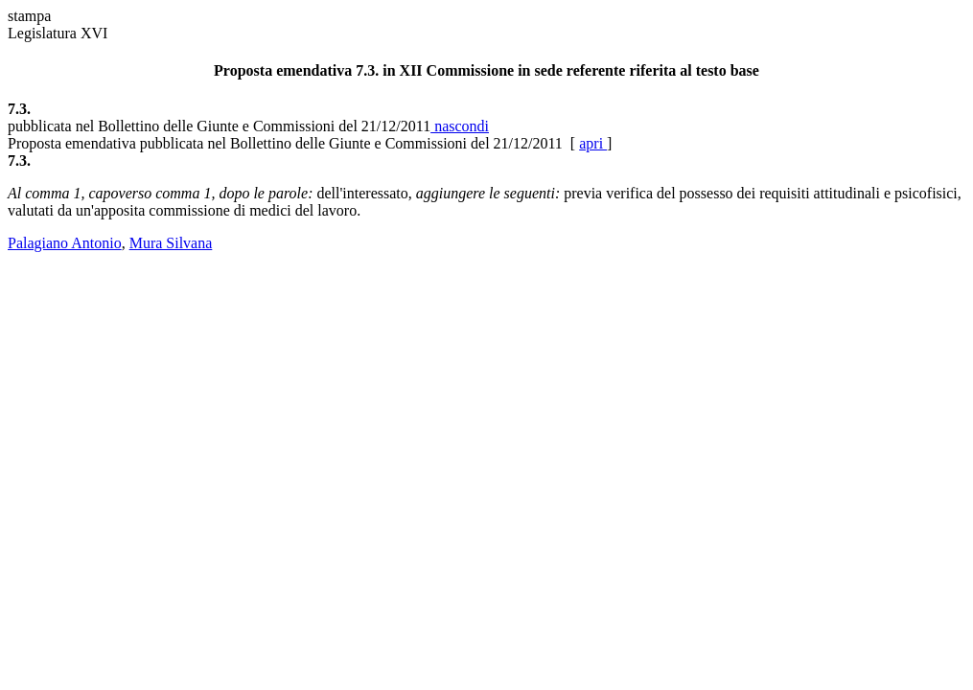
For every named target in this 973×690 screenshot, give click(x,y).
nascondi (459, 126)
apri (593, 143)
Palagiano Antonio (65, 243)
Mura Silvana (171, 243)
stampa (29, 16)
